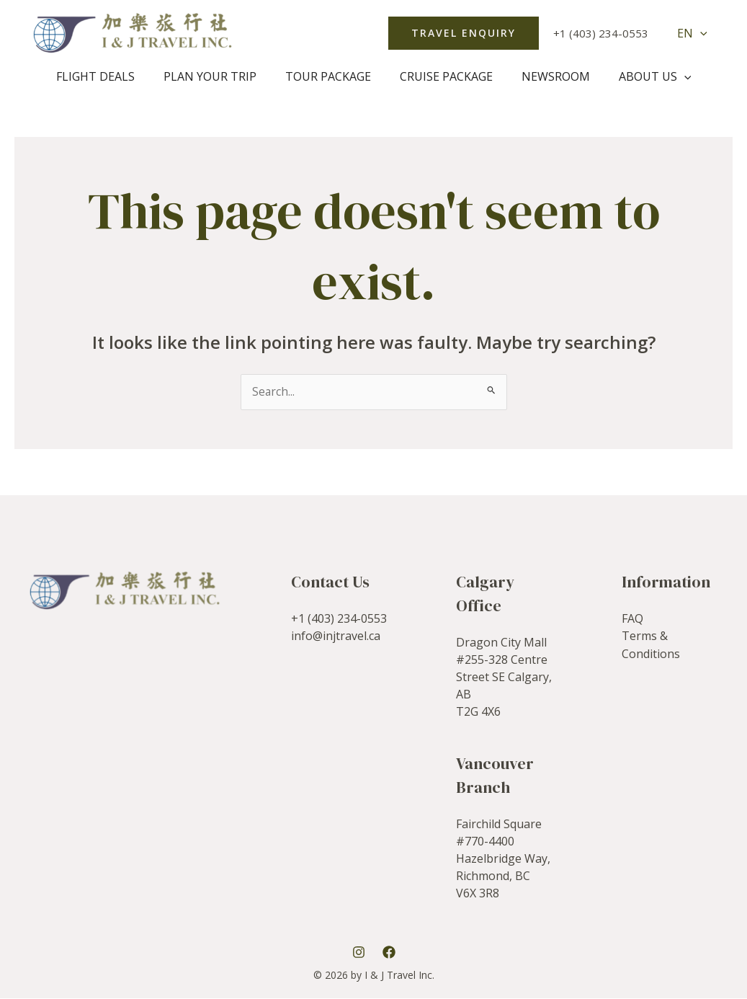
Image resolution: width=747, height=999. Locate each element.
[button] (469, 33)
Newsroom (547, 76)
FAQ (632, 618)
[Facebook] (389, 952)
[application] (703, 33)
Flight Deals (110, 76)
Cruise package (443, 76)
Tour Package (331, 76)
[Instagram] (358, 952)
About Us (640, 76)
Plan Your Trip (218, 76)
